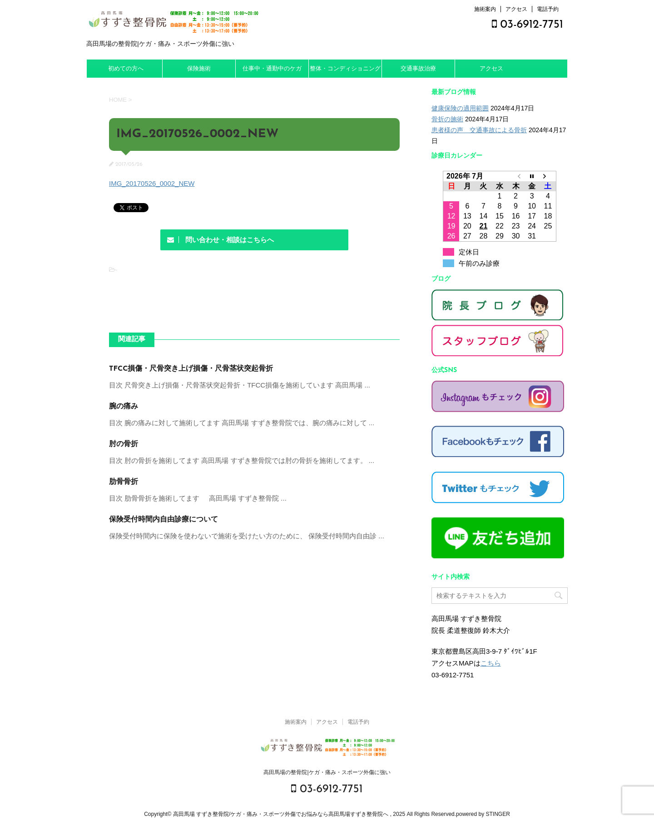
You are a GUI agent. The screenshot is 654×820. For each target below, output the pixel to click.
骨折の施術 (447, 119)
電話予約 (548, 9)
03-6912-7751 (527, 24)
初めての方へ (126, 68)
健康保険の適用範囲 (460, 108)
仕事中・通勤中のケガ (272, 68)
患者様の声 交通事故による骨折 (479, 130)
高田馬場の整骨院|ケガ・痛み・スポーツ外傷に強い (326, 772)
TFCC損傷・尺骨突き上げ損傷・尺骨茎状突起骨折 (191, 369)
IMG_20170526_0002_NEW (151, 183)
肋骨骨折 (123, 482)
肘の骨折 (123, 444)
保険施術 (199, 68)
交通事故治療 (418, 68)
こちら (491, 663)
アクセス (516, 9)
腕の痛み (123, 406)
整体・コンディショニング (345, 68)
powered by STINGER (483, 814)
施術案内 (485, 9)
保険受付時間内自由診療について (163, 519)
